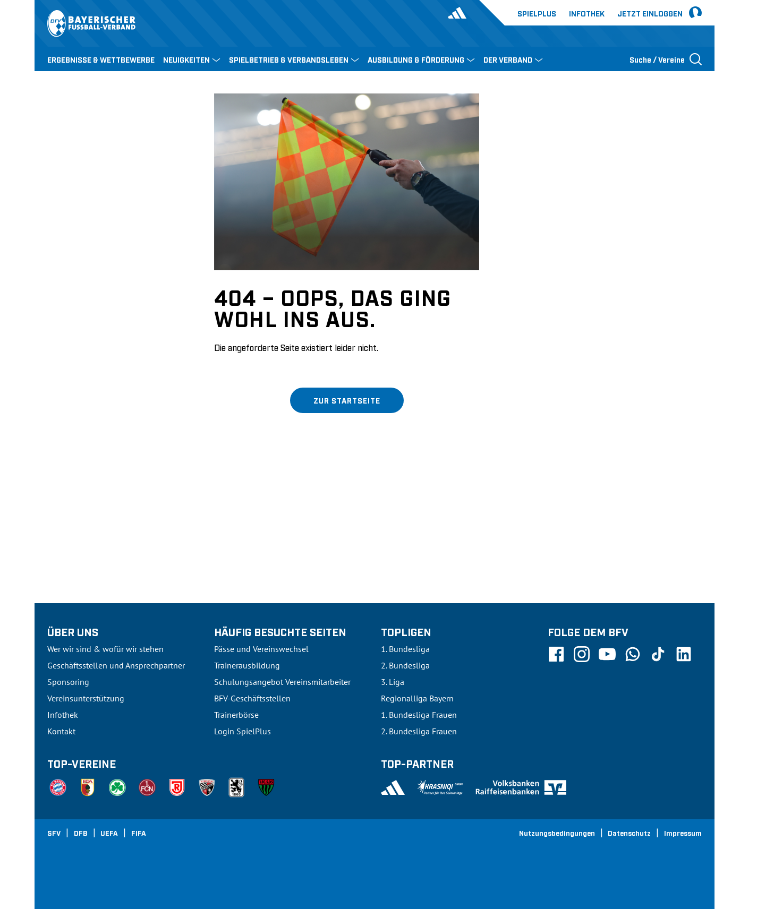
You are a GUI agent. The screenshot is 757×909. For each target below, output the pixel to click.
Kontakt (61, 731)
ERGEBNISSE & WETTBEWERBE (101, 59)
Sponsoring (68, 681)
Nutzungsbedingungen (557, 832)
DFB (81, 832)
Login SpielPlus (242, 731)
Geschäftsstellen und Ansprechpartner (116, 665)
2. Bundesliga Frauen (419, 731)
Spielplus (536, 13)
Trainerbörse (236, 714)
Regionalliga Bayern (417, 698)
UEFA (109, 832)
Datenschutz (629, 832)
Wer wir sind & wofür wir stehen (105, 649)
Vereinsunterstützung (85, 698)
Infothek (587, 13)
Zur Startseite (346, 400)
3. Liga (392, 681)
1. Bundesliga (405, 649)
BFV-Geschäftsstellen (252, 698)
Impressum (683, 832)
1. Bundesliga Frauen (419, 714)
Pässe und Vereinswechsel (261, 649)
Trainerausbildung (247, 665)
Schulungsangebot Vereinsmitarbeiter (282, 681)
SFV (54, 832)
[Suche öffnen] (666, 59)
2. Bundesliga (405, 665)
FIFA (138, 832)
